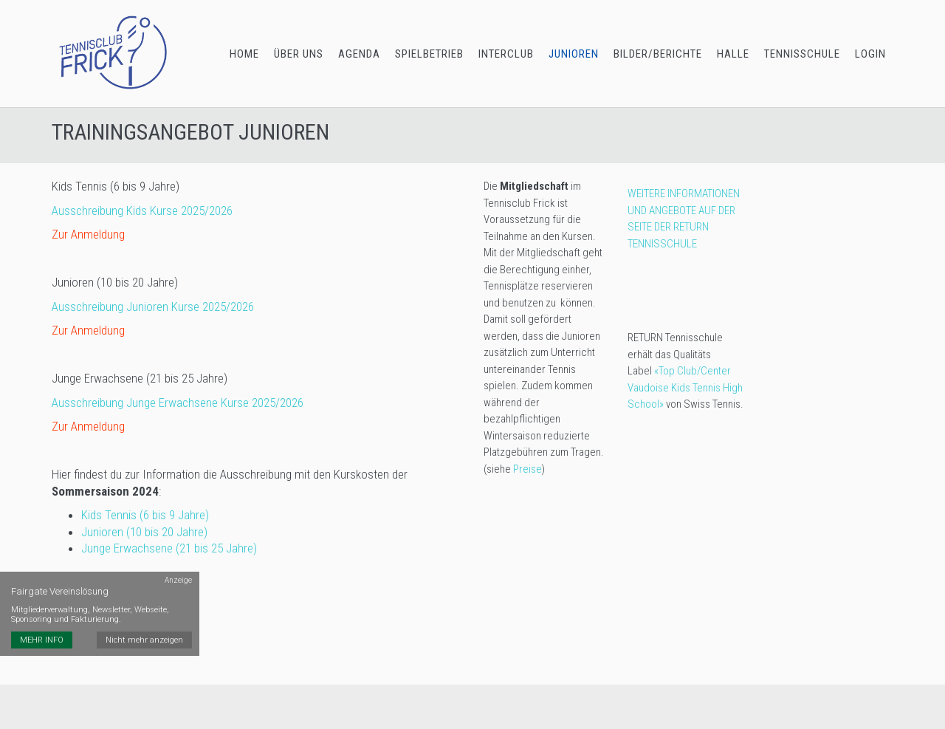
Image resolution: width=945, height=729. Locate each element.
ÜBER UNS (298, 54)
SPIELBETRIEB (429, 54)
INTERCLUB (506, 54)
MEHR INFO (41, 640)
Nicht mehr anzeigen (144, 640)
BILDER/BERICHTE (658, 54)
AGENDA (359, 54)
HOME (244, 54)
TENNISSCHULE (802, 54)
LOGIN (870, 54)
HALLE (733, 54)
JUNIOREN (574, 54)
